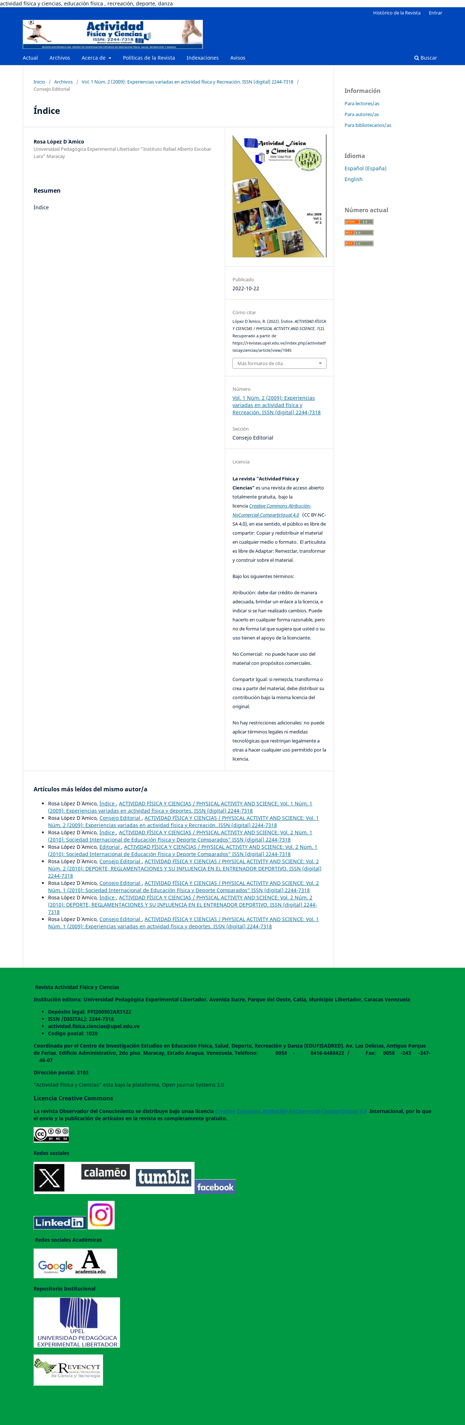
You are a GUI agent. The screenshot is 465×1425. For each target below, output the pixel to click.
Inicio (39, 81)
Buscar (425, 57)
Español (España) (366, 168)
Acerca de (94, 57)
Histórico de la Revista (397, 12)
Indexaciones (203, 57)
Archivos (60, 57)
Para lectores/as (362, 103)
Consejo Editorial (120, 817)
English (354, 179)
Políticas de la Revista (149, 57)
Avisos (238, 57)
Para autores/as (362, 114)
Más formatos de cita (260, 363)
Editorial (110, 846)
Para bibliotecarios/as (368, 125)
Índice (107, 803)
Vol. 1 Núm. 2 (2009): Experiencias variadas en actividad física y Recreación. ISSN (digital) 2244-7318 (187, 81)
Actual (30, 57)
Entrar (435, 12)
